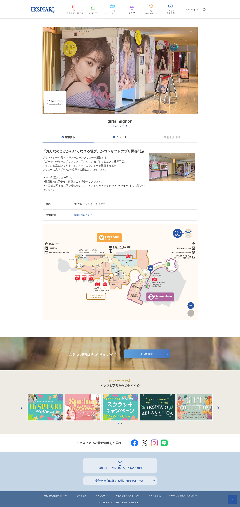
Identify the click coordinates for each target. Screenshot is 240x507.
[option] (120, 92)
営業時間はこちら (84, 214)
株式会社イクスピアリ (128, 495)
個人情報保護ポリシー (56, 495)
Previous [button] (21, 407)
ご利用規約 (82, 495)
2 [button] (122, 423)
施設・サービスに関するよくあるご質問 (120, 467)
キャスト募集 (155, 495)
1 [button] (119, 423)
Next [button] (217, 407)
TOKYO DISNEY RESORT (183, 495)
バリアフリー (102, 495)
